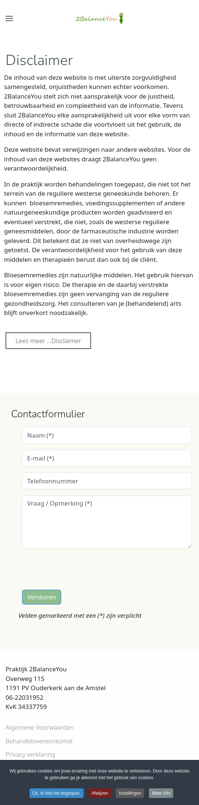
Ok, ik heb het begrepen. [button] (56, 794)
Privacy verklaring (30, 754)
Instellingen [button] (130, 794)
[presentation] (78, 569)
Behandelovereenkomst (39, 741)
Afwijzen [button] (99, 794)
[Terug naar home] (99, 18)
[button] (9, 18)
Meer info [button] (161, 794)
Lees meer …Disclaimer (48, 340)
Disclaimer (39, 60)
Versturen (41, 597)
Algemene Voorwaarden (40, 727)
